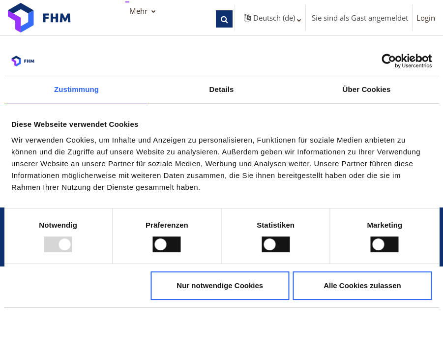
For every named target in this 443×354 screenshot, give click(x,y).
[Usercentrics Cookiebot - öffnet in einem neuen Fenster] (389, 61)
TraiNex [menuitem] (142, 31)
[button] (242, 19)
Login (425, 18)
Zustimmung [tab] (76, 89)
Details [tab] (221, 89)
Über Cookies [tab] (367, 89)
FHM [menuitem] (137, 11)
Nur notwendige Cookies (220, 285)
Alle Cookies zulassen (362, 285)
